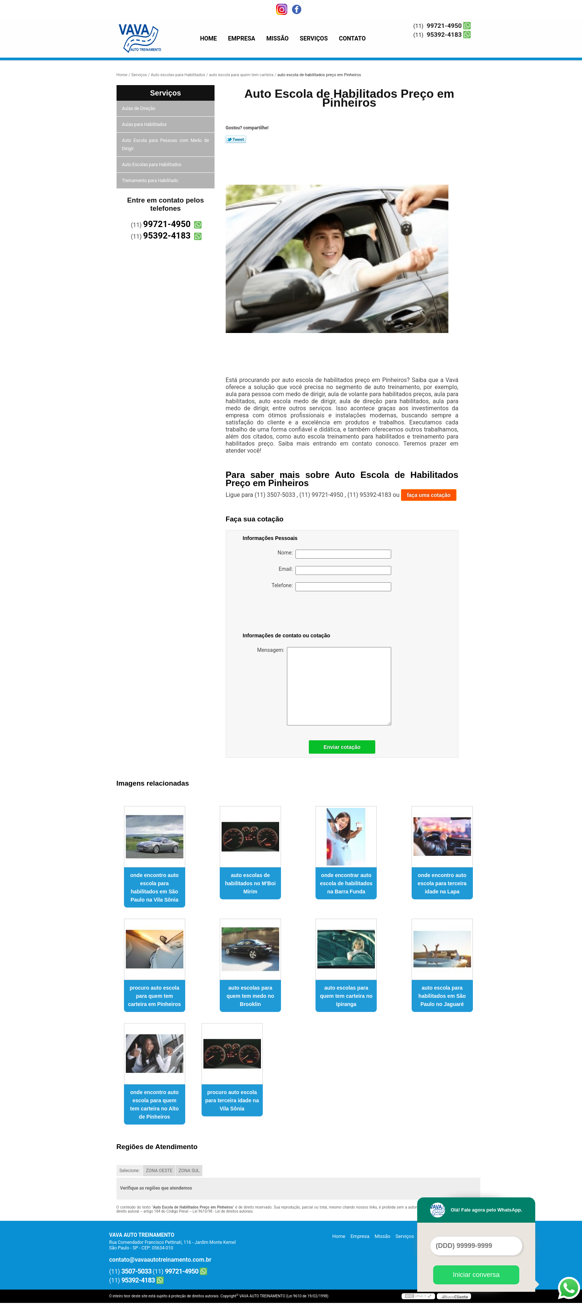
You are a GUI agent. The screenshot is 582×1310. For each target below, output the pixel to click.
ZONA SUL (189, 1170)
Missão (278, 38)
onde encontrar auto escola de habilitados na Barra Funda (346, 883)
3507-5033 (136, 1271)
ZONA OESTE (159, 1170)
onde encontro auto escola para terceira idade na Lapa (442, 883)
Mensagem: (324, 686)
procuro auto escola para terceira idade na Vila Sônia (232, 1100)
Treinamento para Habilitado (150, 180)
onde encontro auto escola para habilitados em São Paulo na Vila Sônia (154, 887)
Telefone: (331, 586)
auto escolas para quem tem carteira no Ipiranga (346, 996)
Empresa (241, 38)
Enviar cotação (342, 747)
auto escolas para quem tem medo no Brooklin (250, 996)
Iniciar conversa (476, 1274)
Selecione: (130, 1170)
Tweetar (236, 139)
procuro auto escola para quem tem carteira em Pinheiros (154, 996)
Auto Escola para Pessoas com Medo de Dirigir (165, 144)
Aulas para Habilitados (145, 124)
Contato (352, 38)
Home (208, 38)
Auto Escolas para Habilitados (152, 164)
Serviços (314, 38)
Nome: (334, 554)
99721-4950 (444, 25)
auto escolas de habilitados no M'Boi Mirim (250, 883)
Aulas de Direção (139, 108)
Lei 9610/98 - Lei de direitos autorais (223, 1211)
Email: (335, 570)
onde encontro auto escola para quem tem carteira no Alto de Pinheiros (154, 1104)
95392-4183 (444, 34)
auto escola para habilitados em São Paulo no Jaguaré (442, 996)
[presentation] (289, 613)
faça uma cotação (429, 495)
